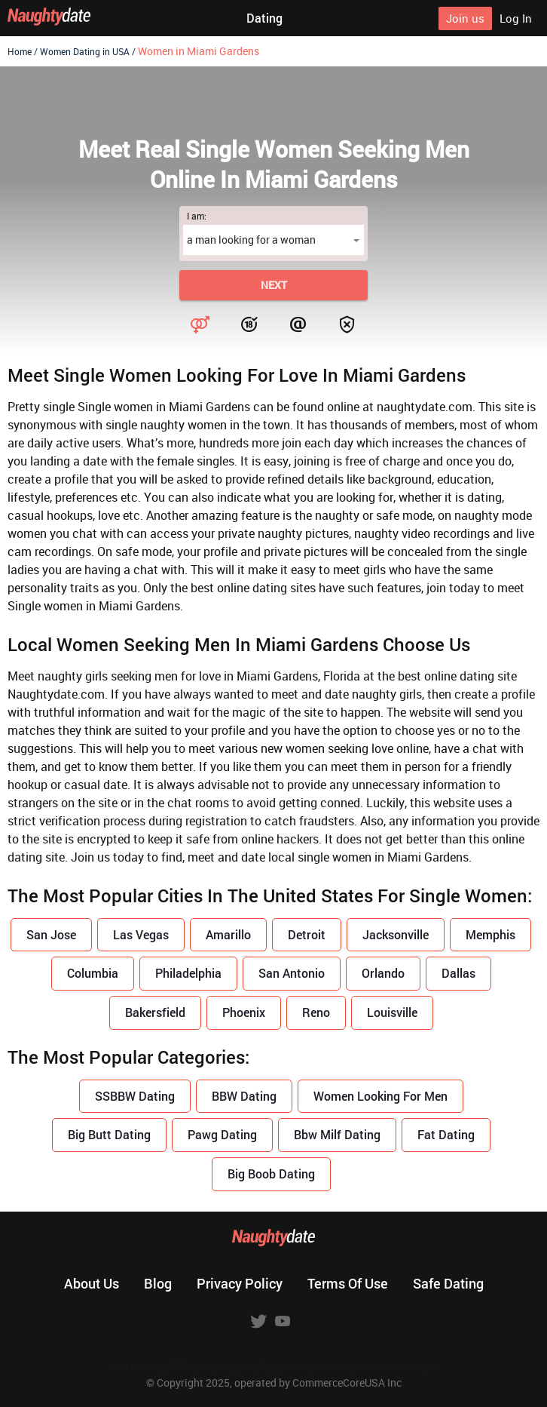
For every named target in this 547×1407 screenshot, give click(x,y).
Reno (316, 1012)
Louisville (392, 1012)
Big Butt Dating (109, 1134)
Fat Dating (446, 1134)
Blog (158, 1283)
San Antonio (291, 973)
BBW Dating (244, 1096)
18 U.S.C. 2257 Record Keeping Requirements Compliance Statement (274, 1366)
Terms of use (347, 1283)
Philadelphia (188, 973)
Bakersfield (155, 1012)
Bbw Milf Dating (337, 1134)
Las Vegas (141, 934)
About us (91, 1283)
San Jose (51, 934)
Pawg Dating (222, 1134)
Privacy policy (240, 1283)
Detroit (306, 934)
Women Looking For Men (380, 1096)
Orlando (383, 973)
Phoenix (243, 1012)
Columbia (92, 973)
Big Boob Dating (271, 1173)
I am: (196, 216)
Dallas (458, 973)
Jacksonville (395, 934)
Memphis (490, 934)
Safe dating (448, 1283)
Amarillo (228, 934)
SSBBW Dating (135, 1096)
